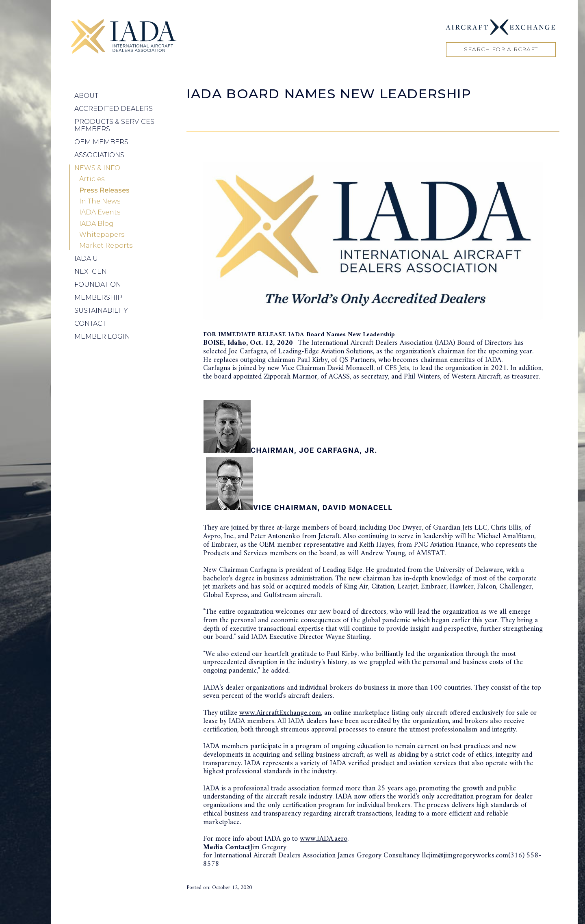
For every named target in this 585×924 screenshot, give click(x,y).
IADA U (86, 258)
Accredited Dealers (113, 109)
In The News (99, 201)
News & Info (97, 168)
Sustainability (101, 310)
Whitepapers (101, 234)
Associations (99, 155)
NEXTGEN (90, 271)
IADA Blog (96, 223)
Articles (91, 179)
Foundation (97, 284)
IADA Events (99, 212)
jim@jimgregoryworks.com (468, 855)
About (86, 96)
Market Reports (105, 245)
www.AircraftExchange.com (280, 713)
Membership (98, 297)
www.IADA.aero (323, 839)
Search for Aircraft (501, 49)
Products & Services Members (114, 125)
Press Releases (104, 190)
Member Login (102, 336)
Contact (90, 323)
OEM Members (101, 142)
